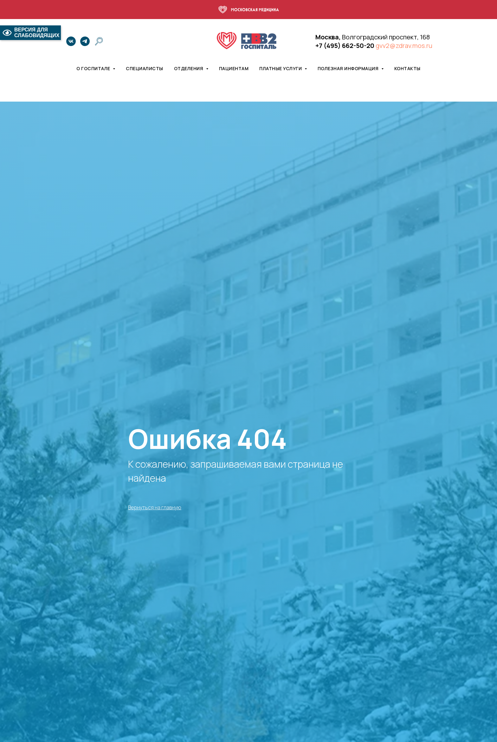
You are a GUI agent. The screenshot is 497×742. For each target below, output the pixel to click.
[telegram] (85, 41)
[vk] (71, 41)
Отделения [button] (189, 68)
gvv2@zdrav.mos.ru (404, 45)
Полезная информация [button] (349, 68)
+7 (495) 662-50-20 (344, 45)
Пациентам (234, 68)
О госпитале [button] (93, 68)
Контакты (407, 68)
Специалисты (144, 68)
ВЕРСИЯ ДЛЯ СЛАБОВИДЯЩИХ (30, 32)
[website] (99, 41)
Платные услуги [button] (281, 68)
